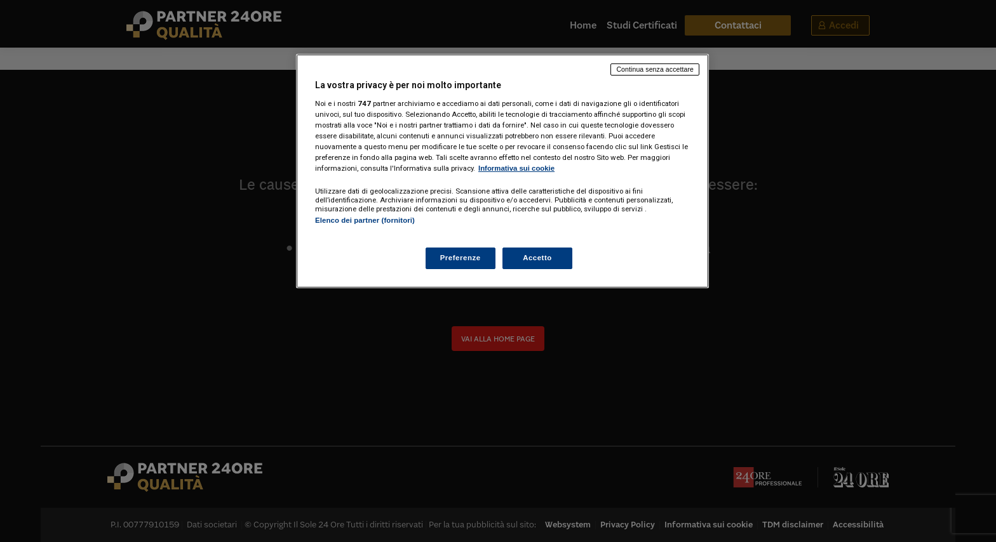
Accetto (537, 257)
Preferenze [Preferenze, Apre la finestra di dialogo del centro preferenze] (460, 257)
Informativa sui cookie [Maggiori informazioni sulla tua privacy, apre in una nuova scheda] (516, 168)
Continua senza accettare (655, 69)
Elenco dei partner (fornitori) (365, 220)
